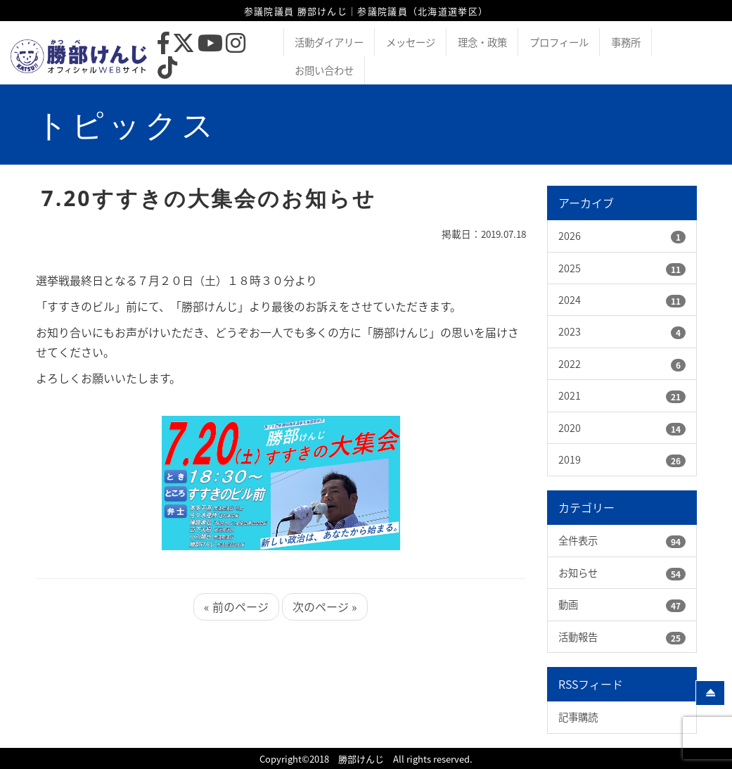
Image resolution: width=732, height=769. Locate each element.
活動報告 (578, 636)
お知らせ (578, 572)
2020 (569, 428)
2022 (569, 363)
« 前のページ (236, 606)
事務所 (626, 42)
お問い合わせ (324, 70)
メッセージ (410, 42)
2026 (569, 235)
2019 (569, 459)
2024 (569, 299)
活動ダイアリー (329, 42)
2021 (569, 395)
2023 (569, 331)
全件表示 (578, 540)
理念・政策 (482, 42)
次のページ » (325, 606)
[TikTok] (167, 71)
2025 (569, 268)
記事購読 (578, 717)
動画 (568, 604)
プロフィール (559, 42)
